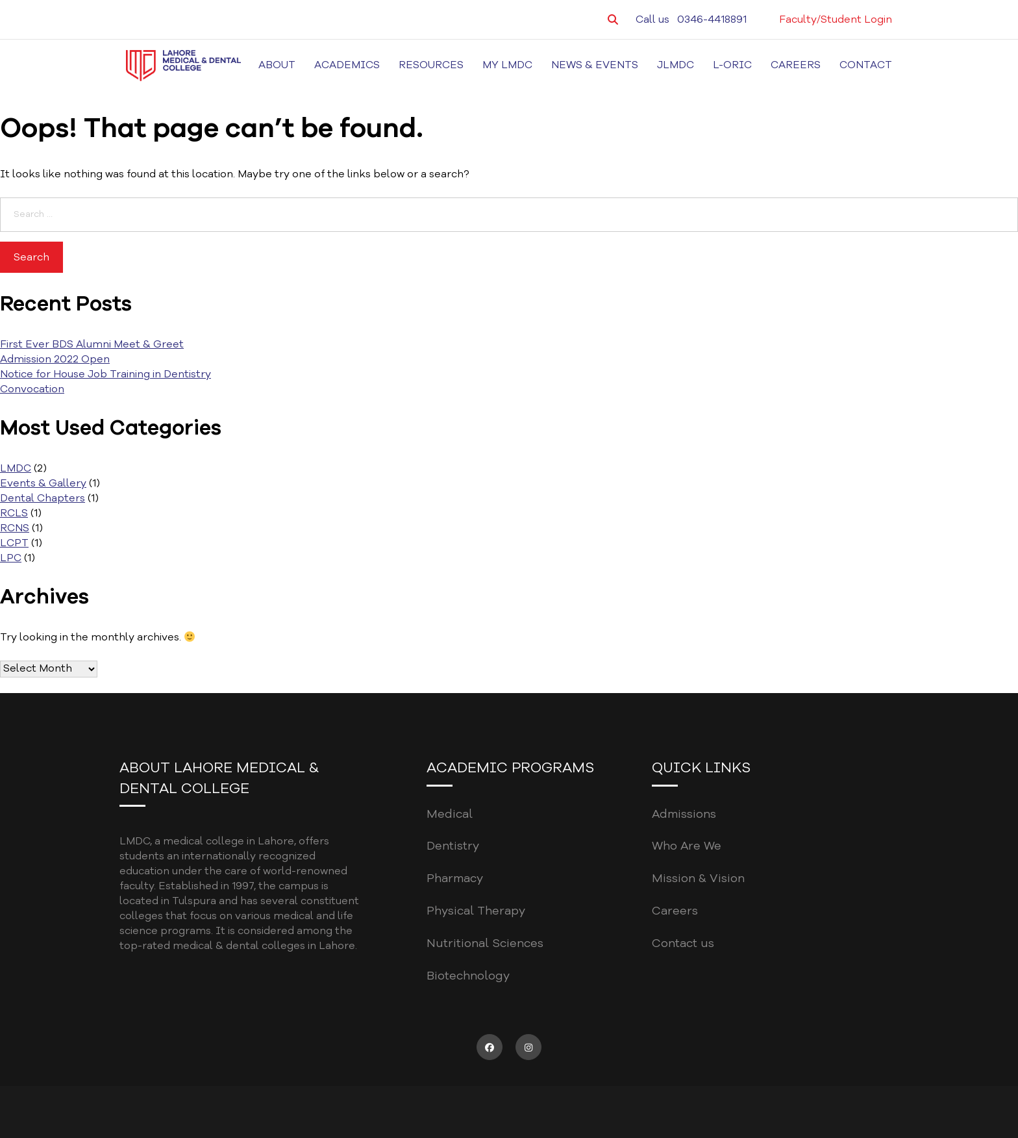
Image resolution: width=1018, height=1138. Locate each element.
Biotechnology (468, 975)
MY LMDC (507, 65)
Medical (450, 814)
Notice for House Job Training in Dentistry (105, 374)
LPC (10, 558)
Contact (865, 65)
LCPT (14, 543)
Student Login (856, 19)
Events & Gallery (43, 483)
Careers (796, 65)
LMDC (15, 468)
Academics (347, 65)
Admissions (684, 814)
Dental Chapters (42, 498)
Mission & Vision (698, 878)
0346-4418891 (712, 19)
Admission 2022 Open (55, 359)
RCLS (14, 513)
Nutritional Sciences (485, 943)
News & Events (594, 65)
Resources (431, 65)
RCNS (14, 528)
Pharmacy (455, 878)
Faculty (798, 19)
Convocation (32, 389)
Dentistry (453, 846)
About (276, 65)
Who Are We (686, 846)
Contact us (683, 943)
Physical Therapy (476, 910)
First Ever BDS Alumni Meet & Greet (92, 344)
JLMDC (675, 65)
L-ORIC (732, 65)
